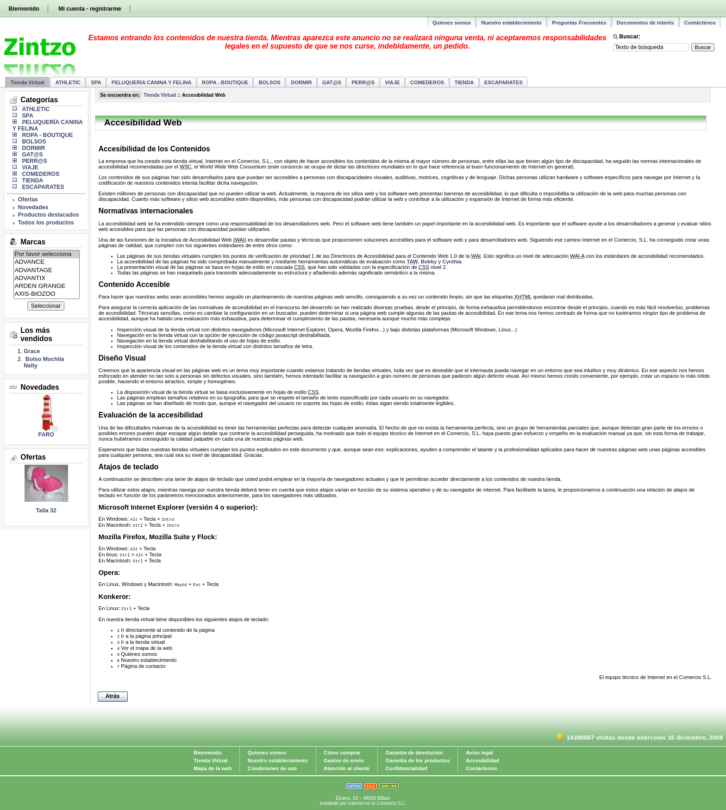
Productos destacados (48, 215)
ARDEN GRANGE (47, 286)
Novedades (33, 207)
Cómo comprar (342, 752)
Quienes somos (451, 22)
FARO (46, 434)
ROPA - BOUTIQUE (225, 82)
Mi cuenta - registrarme (89, 9)
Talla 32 (46, 510)
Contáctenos (700, 22)
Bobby (429, 261)
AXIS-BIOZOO (47, 294)
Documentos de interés (645, 22)
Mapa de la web (213, 768)
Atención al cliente (346, 768)
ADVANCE (47, 262)
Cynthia (451, 261)
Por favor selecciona (47, 254)
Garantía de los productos (418, 760)
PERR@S (362, 82)
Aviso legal (479, 752)
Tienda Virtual (27, 82)
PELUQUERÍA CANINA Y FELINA (152, 82)
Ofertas (28, 199)
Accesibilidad (482, 760)
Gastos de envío (343, 760)
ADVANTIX (47, 278)
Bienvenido (23, 9)
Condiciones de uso (272, 768)
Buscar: (629, 36)
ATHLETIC (67, 82)
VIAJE (392, 82)
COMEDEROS (427, 82)
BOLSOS (270, 82)
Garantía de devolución (414, 752)
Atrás (113, 696)
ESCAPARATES (503, 82)
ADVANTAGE (47, 270)
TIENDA (464, 82)
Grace (32, 351)
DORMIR (301, 82)
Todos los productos (46, 222)
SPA (96, 82)
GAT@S (331, 82)
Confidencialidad (406, 768)
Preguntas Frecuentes (579, 22)
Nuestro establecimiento (512, 22)
